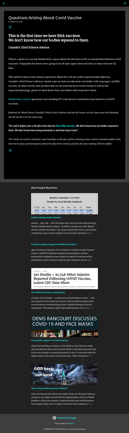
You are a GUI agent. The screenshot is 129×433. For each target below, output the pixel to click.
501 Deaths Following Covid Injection (48, 292)
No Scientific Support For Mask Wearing (49, 340)
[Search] (11, 3)
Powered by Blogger (65, 418)
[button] (10, 27)
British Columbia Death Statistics (46, 217)
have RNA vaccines (65, 125)
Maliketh (71, 423)
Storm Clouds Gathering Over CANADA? (49, 388)
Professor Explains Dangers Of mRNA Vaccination (53, 244)
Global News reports (19, 99)
